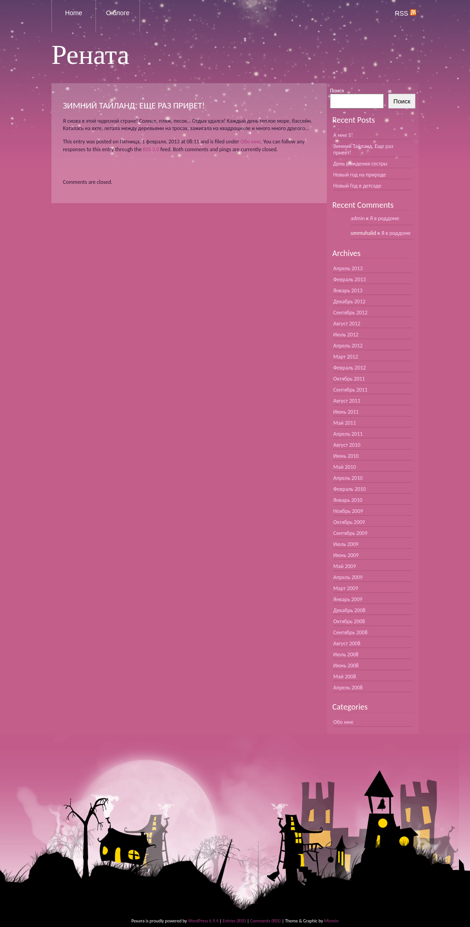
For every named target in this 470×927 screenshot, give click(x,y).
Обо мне (251, 141)
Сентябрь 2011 (350, 390)
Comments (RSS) (265, 921)
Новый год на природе (359, 174)
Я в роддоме (384, 218)
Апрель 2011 (348, 434)
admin (358, 218)
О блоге (117, 13)
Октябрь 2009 (349, 522)
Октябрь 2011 (349, 378)
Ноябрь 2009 (348, 511)
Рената (90, 55)
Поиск (337, 90)
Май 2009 (344, 566)
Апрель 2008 (348, 687)
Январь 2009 (348, 599)
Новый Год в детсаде (357, 185)
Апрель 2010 (348, 478)
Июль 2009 (345, 544)
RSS (405, 13)
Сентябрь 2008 (350, 632)
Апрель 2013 (348, 268)
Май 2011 (344, 423)
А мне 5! (343, 135)
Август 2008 (346, 643)
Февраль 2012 (349, 367)
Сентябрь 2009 (350, 533)
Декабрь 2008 (349, 610)
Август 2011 (346, 401)
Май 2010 (344, 467)
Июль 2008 (345, 654)
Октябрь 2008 (349, 621)
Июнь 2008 (345, 665)
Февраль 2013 (349, 279)
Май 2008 (344, 676)
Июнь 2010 (345, 456)
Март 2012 (345, 356)
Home (73, 13)
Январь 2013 (348, 290)
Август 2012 (346, 323)
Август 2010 (346, 445)
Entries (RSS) (234, 921)
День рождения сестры (360, 163)
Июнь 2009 (345, 555)
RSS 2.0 (151, 149)
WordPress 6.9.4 (203, 921)
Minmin (331, 921)
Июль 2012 (345, 334)
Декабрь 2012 (349, 301)
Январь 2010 (348, 500)
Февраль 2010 (349, 489)
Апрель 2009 (348, 577)
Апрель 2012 (348, 345)
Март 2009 (345, 588)
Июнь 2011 (345, 412)
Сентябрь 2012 (350, 312)
